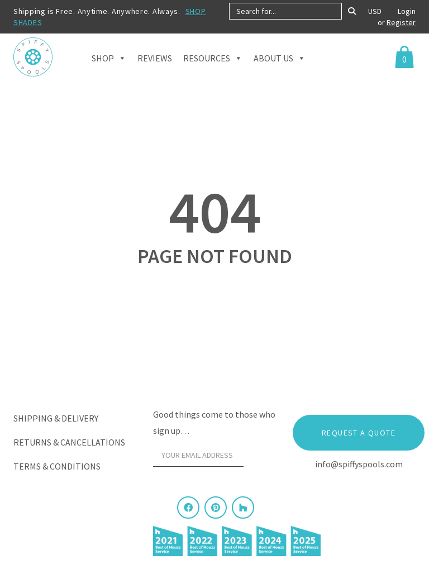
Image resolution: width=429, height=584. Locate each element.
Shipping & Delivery (55, 418)
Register (401, 22)
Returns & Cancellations (69, 442)
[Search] (352, 11)
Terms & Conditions (57, 466)
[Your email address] (198, 455)
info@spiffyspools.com (359, 464)
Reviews (154, 68)
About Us (280, 67)
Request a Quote (358, 433)
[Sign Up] (262, 458)
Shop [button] (109, 67)
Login (407, 11)
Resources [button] (212, 67)
